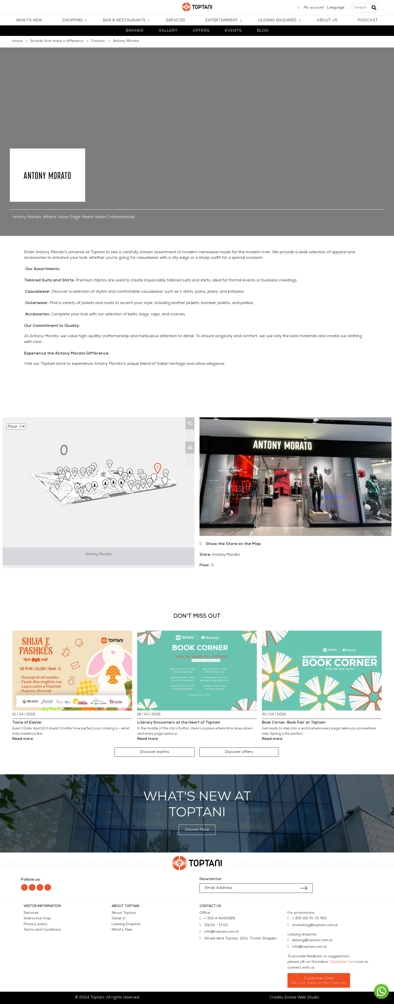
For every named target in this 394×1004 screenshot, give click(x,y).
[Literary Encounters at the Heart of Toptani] (197, 671)
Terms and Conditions (42, 930)
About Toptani (124, 913)
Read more (22, 739)
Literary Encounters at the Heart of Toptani (178, 723)
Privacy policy (35, 924)
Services (31, 913)
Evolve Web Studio (302, 997)
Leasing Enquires (126, 924)
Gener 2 (118, 918)
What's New (122, 930)
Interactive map (37, 918)
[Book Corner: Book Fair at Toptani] (322, 671)
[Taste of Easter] (72, 671)
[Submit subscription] (304, 888)
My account (314, 8)
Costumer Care (342, 962)
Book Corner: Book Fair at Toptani (293, 723)
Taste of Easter (27, 723)
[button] (154, 752)
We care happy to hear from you (318, 982)
